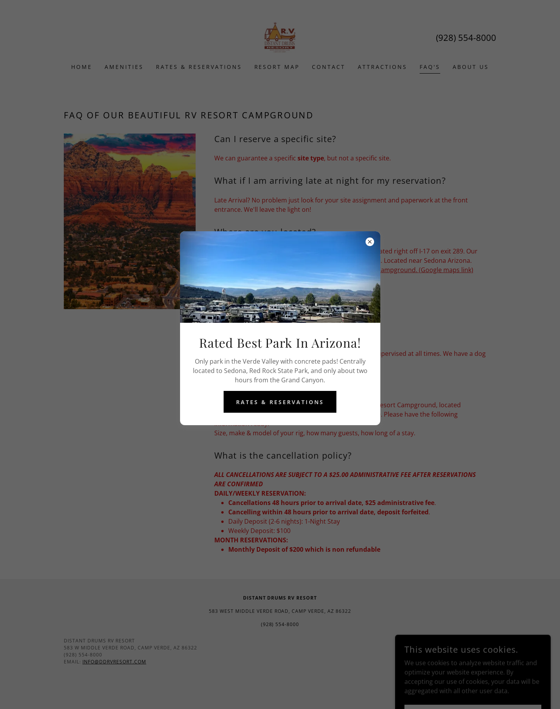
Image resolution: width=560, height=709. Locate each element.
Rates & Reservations (280, 402)
